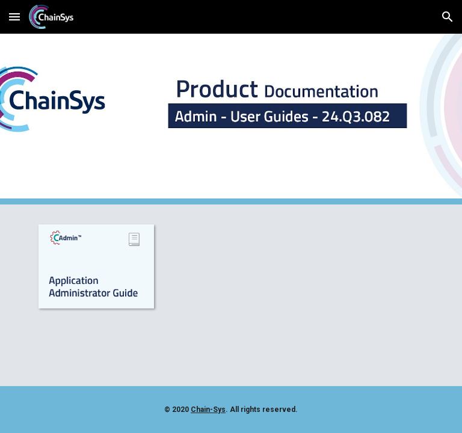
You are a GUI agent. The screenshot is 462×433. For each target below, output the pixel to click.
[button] (14, 16)
